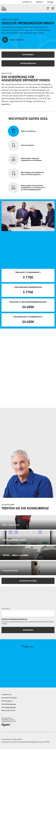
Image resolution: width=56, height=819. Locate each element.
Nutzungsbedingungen (9, 777)
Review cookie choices (8, 780)
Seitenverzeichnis (7, 771)
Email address (6, 678)
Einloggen (50, 2)
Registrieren (39, 2)
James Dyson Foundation (9, 767)
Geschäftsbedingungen (9, 774)
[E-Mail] (28, 683)
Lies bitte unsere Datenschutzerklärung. (14, 689)
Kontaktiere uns (27, 2)
